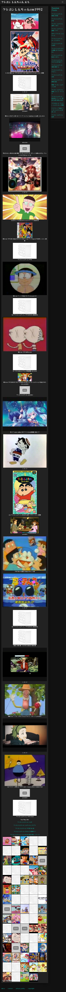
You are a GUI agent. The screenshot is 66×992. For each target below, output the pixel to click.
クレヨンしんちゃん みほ (57, 19)
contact (10, 988)
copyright (31, 988)
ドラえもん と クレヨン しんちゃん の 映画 (58, 104)
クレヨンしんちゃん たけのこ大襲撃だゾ (25, 831)
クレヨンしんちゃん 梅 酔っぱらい (57, 56)
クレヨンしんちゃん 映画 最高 (57, 81)
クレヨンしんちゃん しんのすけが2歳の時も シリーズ (24, 834)
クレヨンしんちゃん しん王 (24, 822)
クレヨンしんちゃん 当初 (57, 76)
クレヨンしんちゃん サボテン (57, 71)
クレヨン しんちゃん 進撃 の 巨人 (57, 24)
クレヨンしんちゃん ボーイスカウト (57, 39)
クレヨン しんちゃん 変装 (57, 116)
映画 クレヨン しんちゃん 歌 (57, 85)
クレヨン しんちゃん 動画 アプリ (57, 29)
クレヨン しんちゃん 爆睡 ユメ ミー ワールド (58, 91)
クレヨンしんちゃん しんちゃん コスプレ (24, 825)
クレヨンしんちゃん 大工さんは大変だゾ (57, 61)
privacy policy (20, 988)
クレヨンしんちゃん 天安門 (57, 44)
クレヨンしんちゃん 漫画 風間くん (57, 66)
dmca (3, 988)
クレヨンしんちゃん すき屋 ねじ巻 (24, 828)
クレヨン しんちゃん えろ (15, 2)
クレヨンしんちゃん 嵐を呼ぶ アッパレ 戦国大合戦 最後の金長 (57, 98)
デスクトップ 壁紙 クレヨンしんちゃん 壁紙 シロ (57, 110)
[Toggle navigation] (62, 1)
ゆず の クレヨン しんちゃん (58, 34)
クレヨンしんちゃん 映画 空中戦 (57, 15)
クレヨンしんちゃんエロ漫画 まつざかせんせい (58, 50)
